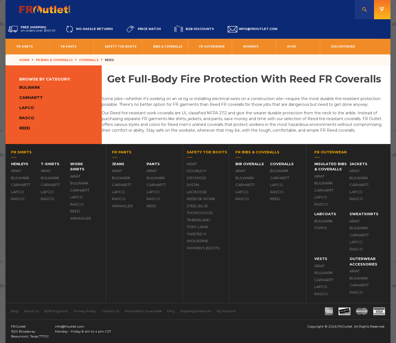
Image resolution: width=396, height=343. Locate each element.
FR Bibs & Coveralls (54, 60)
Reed (24, 128)
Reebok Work (201, 199)
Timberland (198, 220)
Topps (320, 228)
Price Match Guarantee (143, 311)
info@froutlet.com (69, 326)
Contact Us (110, 311)
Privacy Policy (85, 311)
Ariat (16, 170)
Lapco (26, 107)
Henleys (19, 164)
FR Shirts (24, 46)
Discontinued (343, 46)
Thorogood (200, 213)
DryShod (196, 178)
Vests (320, 258)
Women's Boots (203, 248)
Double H (196, 170)
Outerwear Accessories (363, 261)
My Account (226, 311)
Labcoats (325, 214)
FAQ (171, 311)
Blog (14, 311)
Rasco (26, 117)
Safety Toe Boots (120, 46)
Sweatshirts (364, 214)
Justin (193, 184)
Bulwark (29, 87)
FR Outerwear (212, 46)
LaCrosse (197, 192)
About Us (31, 311)
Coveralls (89, 60)
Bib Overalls (249, 164)
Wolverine (197, 241)
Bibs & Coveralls (167, 46)
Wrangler (80, 218)
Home (24, 60)
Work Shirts (77, 167)
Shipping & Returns (195, 311)
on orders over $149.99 (32, 29)
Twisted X (196, 234)
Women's (250, 46)
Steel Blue (197, 206)
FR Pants (68, 46)
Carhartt (31, 97)
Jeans (118, 164)
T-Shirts (50, 164)
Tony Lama (197, 227)
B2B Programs (56, 311)
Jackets (358, 164)
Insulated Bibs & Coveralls (330, 167)
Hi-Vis (291, 46)
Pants (153, 164)
